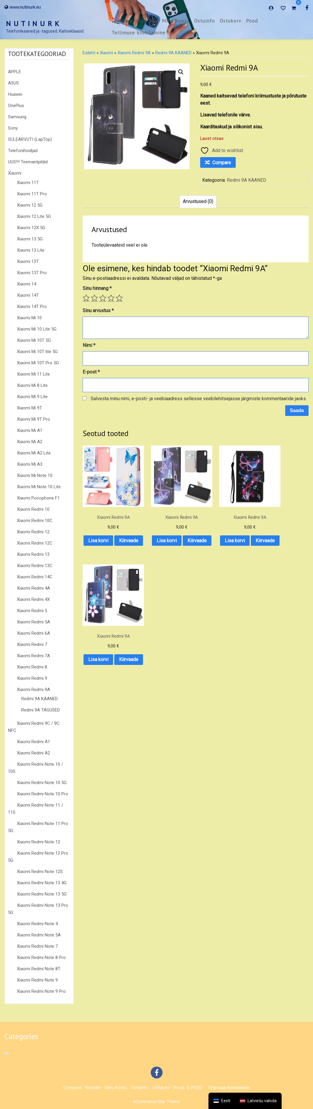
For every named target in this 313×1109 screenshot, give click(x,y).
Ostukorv (230, 20)
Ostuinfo (204, 20)
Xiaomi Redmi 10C (34, 520)
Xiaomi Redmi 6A (33, 633)
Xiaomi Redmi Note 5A (39, 935)
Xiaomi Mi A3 (29, 464)
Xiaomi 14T (28, 295)
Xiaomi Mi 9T (29, 408)
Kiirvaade (107, 544)
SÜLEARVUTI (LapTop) (30, 139)
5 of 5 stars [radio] (119, 297)
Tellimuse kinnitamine (139, 32)
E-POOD (194, 1087)
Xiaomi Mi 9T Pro (33, 419)
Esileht (89, 52)
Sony (13, 128)
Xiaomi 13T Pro (32, 272)
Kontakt (147, 20)
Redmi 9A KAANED (39, 698)
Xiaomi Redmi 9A (33, 689)
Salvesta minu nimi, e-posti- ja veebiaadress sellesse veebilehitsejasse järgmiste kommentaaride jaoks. (199, 398)
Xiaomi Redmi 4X (33, 599)
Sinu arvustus (98, 310)
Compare (122, 20)
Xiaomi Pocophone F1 (38, 498)
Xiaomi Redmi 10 (33, 509)
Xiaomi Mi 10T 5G (34, 340)
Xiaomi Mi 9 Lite (32, 396)
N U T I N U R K (33, 23)
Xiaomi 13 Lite (30, 250)
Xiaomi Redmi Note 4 (37, 923)
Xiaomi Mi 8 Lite (32, 385)
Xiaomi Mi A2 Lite (34, 453)
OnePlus (16, 105)
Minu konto (176, 20)
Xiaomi (14, 173)
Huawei (15, 94)
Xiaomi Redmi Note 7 (37, 946)
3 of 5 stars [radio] (102, 297)
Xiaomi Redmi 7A (33, 655)
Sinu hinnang (97, 288)
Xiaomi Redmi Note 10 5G (42, 782)
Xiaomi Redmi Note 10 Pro (42, 794)
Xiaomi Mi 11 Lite (33, 374)
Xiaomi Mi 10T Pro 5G (38, 363)
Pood (252, 20)
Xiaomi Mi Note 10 (34, 475)
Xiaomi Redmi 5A (33, 622)
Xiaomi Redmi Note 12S (40, 871)
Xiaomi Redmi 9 (32, 678)
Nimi (89, 345)
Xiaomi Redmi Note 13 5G (42, 894)
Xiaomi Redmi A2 (33, 753)
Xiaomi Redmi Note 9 (37, 980)
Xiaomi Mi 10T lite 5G (37, 351)
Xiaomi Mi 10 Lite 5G (37, 329)
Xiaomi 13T (28, 261)
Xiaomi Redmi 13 (33, 554)
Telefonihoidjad (23, 150)
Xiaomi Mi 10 (29, 317)
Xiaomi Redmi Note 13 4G (42, 882)
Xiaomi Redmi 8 (32, 667)
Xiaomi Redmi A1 (33, 741)
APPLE (14, 71)
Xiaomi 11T (28, 182)
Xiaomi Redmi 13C (34, 565)
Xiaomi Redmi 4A (33, 588)
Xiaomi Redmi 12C (34, 543)
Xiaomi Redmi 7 (32, 644)
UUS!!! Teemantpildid (28, 162)
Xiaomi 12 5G (30, 205)
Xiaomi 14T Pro (32, 306)
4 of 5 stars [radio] (111, 297)
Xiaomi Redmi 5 (32, 610)
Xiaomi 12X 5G (31, 227)
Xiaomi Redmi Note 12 (38, 842)
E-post (91, 372)
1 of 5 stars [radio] (86, 297)
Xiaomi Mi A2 (29, 441)
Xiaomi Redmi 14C (34, 577)
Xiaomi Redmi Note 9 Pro (41, 991)
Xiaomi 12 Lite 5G (34, 216)
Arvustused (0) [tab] (198, 201)
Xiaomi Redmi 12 (33, 531)
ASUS (13, 83)
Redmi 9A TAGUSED (40, 710)
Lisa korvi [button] (107, 529)
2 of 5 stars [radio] (94, 297)
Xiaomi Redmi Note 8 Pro (41, 957)
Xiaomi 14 (26, 284)
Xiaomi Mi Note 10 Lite (39, 486)
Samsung (17, 116)
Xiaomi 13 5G (30, 239)
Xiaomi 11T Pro (32, 194)
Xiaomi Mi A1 (29, 430)
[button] (181, 72)
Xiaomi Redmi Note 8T (38, 968)
